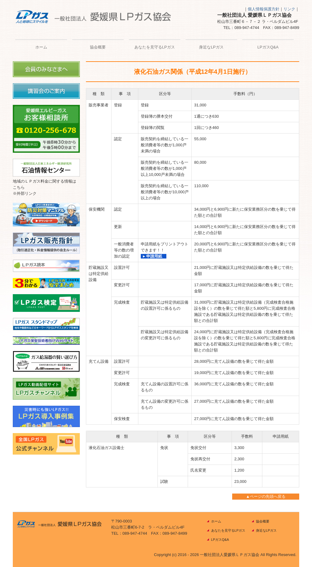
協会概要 (98, 47)
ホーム (41, 47)
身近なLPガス (211, 47)
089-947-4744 (247, 27)
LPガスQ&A (267, 47)
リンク (289, 9)
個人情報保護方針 (263, 9)
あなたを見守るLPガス (154, 47)
